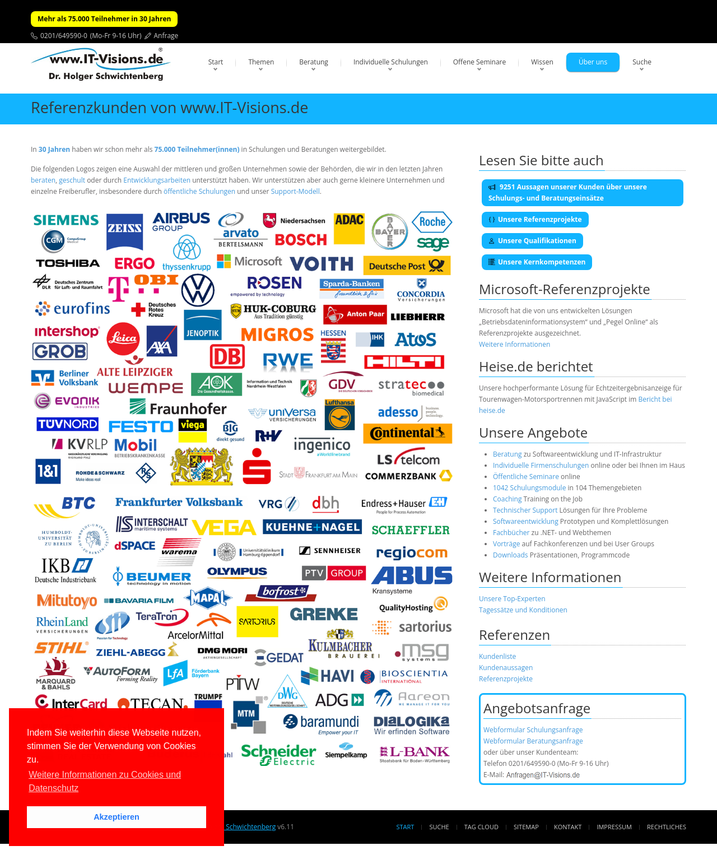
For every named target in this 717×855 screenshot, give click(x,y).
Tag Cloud (481, 827)
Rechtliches (666, 827)
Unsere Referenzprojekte (535, 219)
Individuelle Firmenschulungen (541, 465)
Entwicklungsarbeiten (157, 180)
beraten (43, 180)
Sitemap (526, 827)
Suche (641, 62)
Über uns (593, 62)
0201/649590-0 (63, 35)
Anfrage (166, 35)
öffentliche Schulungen (199, 191)
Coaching (507, 499)
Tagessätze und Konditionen (523, 610)
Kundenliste (497, 656)
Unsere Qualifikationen (532, 240)
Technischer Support (525, 510)
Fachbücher (511, 532)
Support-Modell (295, 191)
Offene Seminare (479, 62)
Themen (261, 62)
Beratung (313, 62)
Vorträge (506, 544)
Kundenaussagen (506, 667)
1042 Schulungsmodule (530, 487)
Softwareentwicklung (525, 521)
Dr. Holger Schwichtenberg (234, 826)
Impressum (614, 827)
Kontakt (567, 827)
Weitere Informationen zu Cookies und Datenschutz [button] (105, 781)
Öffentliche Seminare (526, 476)
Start (216, 62)
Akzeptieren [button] (116, 816)
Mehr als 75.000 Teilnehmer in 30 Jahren (104, 19)
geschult (72, 180)
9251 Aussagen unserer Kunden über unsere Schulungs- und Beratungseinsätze (567, 192)
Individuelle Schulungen (390, 62)
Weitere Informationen (514, 344)
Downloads (510, 555)
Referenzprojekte (506, 679)
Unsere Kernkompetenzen (536, 262)
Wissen (542, 62)
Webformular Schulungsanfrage (533, 730)
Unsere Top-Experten (512, 598)
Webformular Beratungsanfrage (533, 741)
